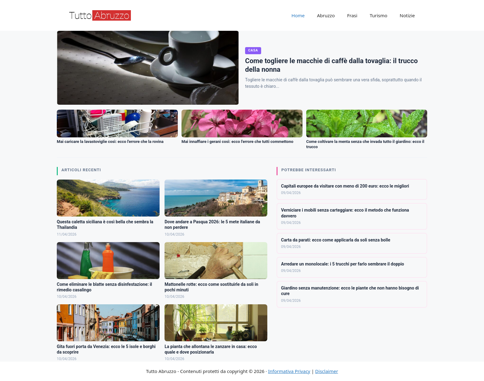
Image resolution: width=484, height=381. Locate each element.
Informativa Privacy (289, 371)
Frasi (352, 15)
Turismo (378, 15)
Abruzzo (326, 15)
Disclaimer (326, 371)
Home (298, 15)
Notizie (407, 15)
